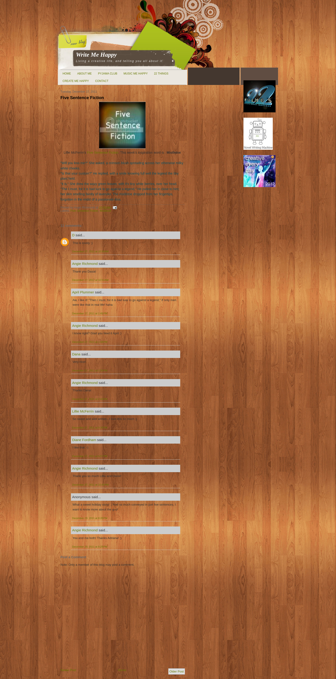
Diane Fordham (84, 440)
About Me (84, 73)
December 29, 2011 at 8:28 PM (89, 518)
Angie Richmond (85, 264)
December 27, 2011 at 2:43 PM (89, 399)
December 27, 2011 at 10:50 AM (90, 251)
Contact (101, 81)
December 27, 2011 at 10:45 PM (90, 484)
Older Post (177, 671)
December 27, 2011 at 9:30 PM (89, 427)
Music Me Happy (135, 73)
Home (67, 73)
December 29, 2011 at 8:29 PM (89, 546)
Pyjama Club (107, 73)
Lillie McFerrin (83, 411)
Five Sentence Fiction (82, 97)
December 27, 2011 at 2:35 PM (89, 370)
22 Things (161, 73)
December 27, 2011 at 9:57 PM (89, 456)
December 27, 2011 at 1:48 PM (89, 342)
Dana (76, 354)
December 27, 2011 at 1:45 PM (89, 313)
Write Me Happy (96, 54)
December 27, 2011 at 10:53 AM (90, 280)
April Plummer (83, 292)
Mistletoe (105, 210)
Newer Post (68, 670)
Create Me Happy (76, 81)
